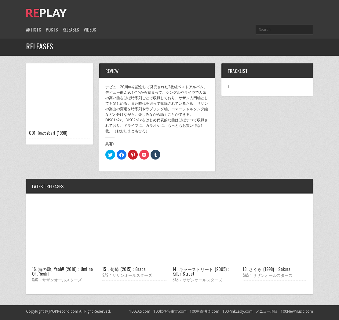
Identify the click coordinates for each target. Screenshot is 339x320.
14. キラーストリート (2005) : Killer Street (201, 271)
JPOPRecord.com (63, 311)
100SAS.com (139, 311)
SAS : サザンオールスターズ (57, 280)
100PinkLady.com (237, 311)
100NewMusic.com (297, 311)
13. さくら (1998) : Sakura (266, 269)
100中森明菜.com (204, 311)
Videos (90, 29)
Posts (52, 29)
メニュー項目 (267, 311)
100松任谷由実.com (170, 311)
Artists (33, 29)
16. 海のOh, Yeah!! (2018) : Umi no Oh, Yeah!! (62, 271)
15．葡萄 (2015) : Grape (124, 269)
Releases (71, 29)
